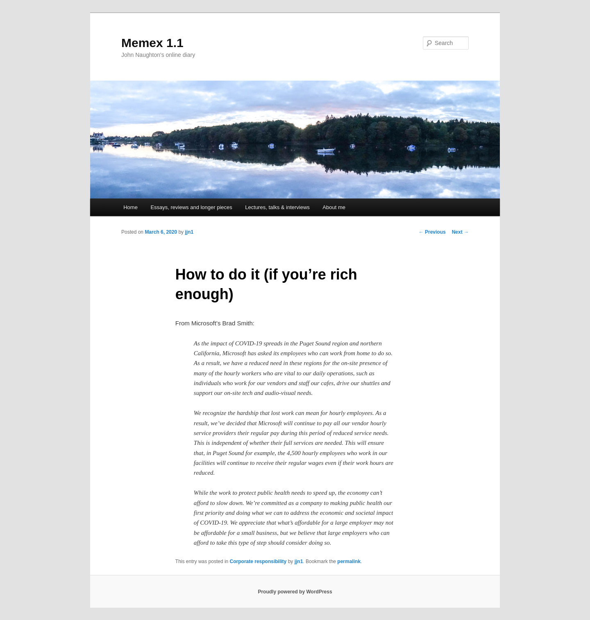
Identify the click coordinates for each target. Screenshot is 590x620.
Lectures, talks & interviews (277, 207)
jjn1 (189, 232)
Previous (432, 232)
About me (333, 207)
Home (130, 207)
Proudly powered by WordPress (295, 592)
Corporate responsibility (258, 561)
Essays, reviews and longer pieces (191, 207)
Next (460, 232)
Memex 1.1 (152, 43)
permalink (349, 561)
